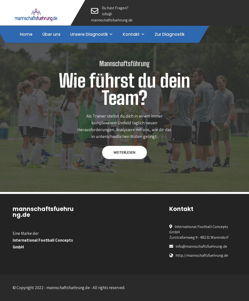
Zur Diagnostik (170, 34)
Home (26, 34)
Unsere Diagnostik (89, 34)
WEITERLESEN (124, 152)
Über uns (51, 34)
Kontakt (131, 34)
